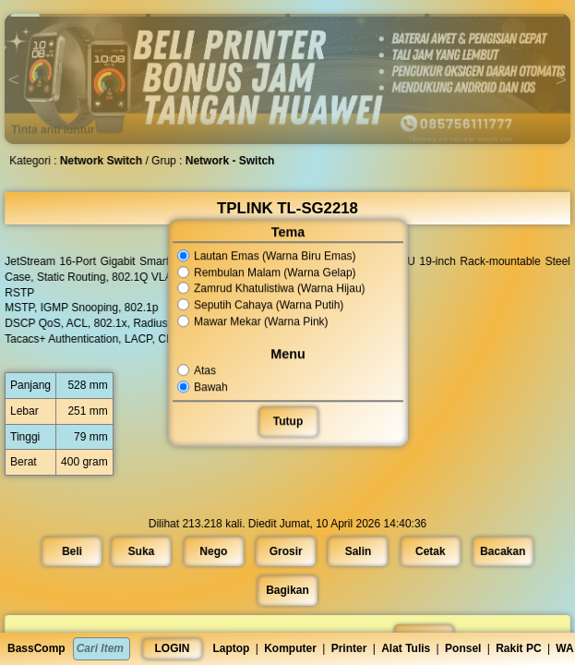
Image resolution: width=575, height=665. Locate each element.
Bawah (203, 387)
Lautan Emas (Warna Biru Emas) (266, 255)
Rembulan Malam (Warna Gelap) (266, 272)
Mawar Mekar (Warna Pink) (252, 321)
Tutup (287, 421)
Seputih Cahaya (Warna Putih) (260, 304)
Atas (197, 370)
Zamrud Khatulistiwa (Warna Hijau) (271, 289)
